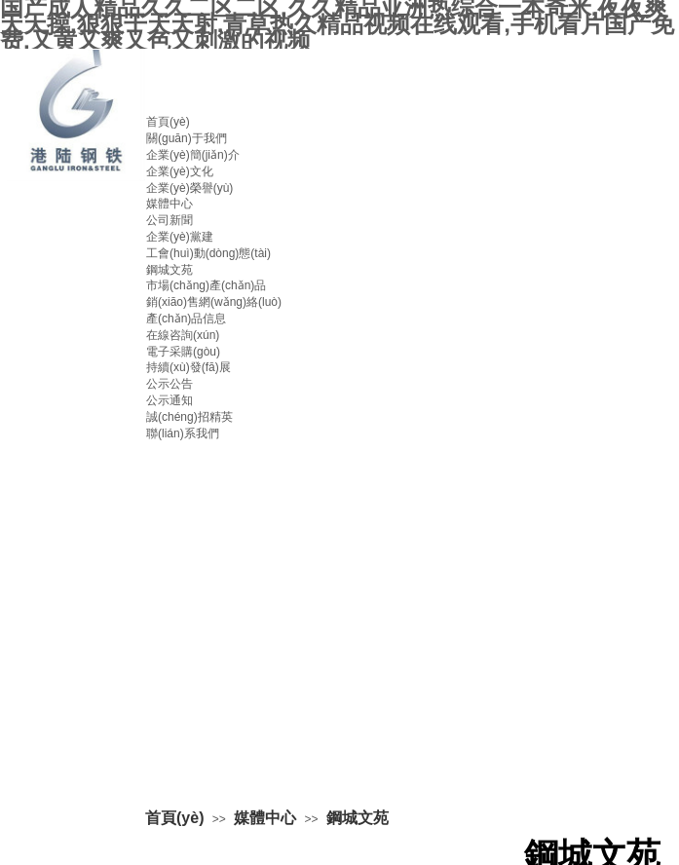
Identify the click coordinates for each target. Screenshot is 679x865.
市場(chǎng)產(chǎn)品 (206, 285)
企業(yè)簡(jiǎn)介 (193, 155)
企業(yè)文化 (179, 171)
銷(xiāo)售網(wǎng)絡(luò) (214, 302)
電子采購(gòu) (183, 351)
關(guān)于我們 (186, 138)
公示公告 (169, 384)
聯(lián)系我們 (182, 433)
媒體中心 (169, 203)
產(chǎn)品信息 (186, 318)
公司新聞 (169, 220)
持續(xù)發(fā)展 (188, 367)
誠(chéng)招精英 (189, 417)
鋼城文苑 (169, 270)
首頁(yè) (168, 122)
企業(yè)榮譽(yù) (189, 188)
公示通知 (169, 400)
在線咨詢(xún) (182, 335)
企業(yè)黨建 (179, 237)
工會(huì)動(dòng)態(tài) (208, 253)
